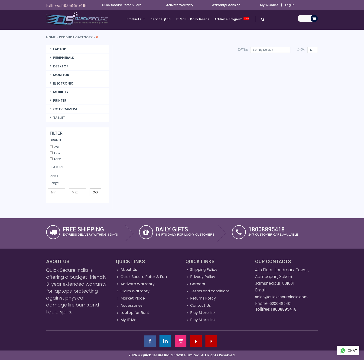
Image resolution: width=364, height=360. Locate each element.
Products (136, 19)
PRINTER (57, 100)
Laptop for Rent (134, 312)
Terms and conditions (210, 291)
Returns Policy (203, 298)
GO (95, 192)
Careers (197, 284)
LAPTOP (57, 49)
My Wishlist (269, 5)
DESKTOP (58, 66)
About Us (128, 269)
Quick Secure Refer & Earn (144, 276)
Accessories (131, 305)
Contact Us (200, 305)
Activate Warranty (137, 284)
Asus (55, 153)
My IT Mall (129, 319)
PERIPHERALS (61, 57)
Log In (290, 5)
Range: (54, 183)
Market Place (132, 298)
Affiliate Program (231, 19)
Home (50, 37)
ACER (55, 159)
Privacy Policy (202, 276)
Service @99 (161, 19)
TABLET (57, 117)
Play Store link (203, 312)
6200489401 (281, 303)
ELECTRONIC (61, 83)
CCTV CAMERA (63, 109)
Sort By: (242, 49)
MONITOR (59, 75)
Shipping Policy (203, 269)
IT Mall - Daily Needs (192, 19)
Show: (301, 49)
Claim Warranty (135, 291)
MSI (54, 147)
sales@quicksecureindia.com (281, 297)
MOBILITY (58, 92)
